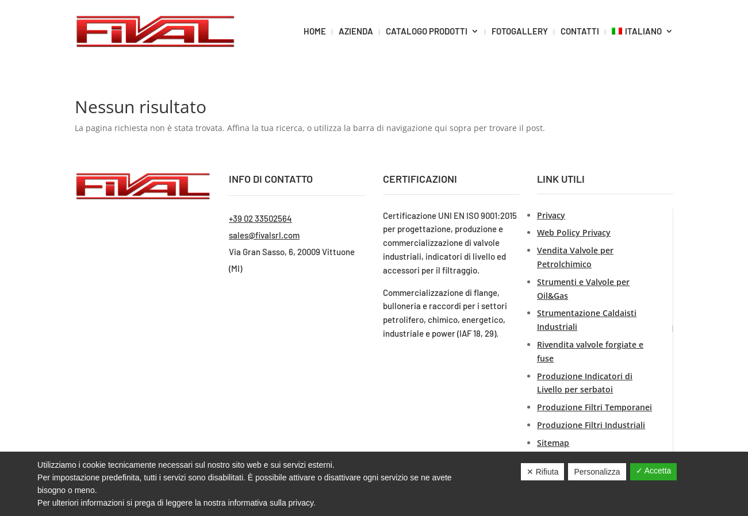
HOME (315, 31)
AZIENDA (356, 31)
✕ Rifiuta (543, 471)
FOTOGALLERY (520, 31)
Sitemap (553, 442)
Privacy (551, 215)
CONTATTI (580, 31)
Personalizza (597, 471)
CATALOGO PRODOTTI (426, 31)
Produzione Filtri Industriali (591, 424)
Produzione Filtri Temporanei (594, 407)
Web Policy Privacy (574, 232)
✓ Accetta (654, 470)
